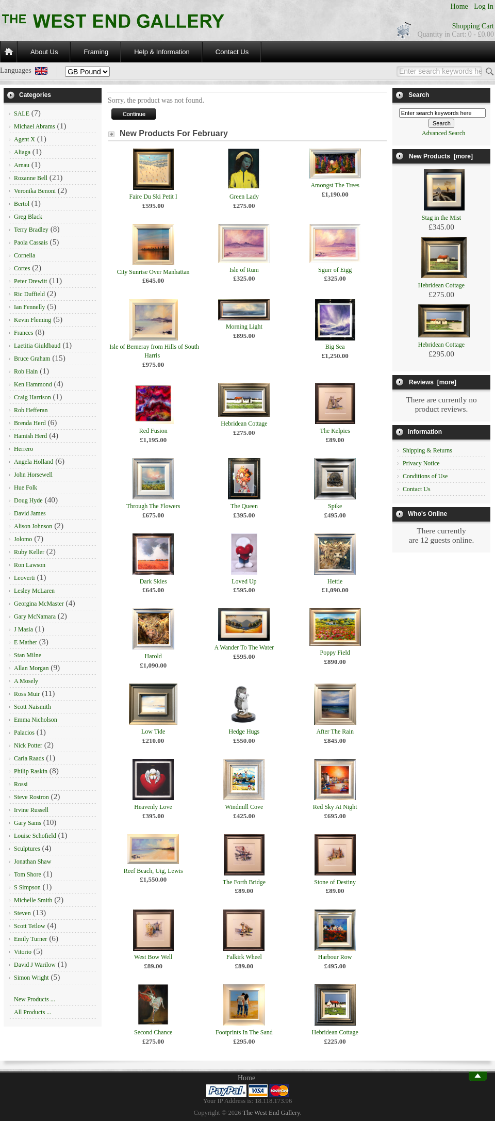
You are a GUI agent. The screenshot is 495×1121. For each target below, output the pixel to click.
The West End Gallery (271, 1112)
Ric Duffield (29, 294)
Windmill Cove (244, 806)
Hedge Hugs (244, 731)
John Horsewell (33, 474)
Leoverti (24, 577)
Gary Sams (27, 822)
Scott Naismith (32, 706)
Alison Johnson (33, 526)
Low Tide (153, 731)
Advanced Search (443, 133)
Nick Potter (28, 745)
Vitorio (22, 951)
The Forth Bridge (244, 882)
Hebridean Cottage (244, 423)
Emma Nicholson (35, 719)
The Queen (244, 506)
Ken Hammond (33, 384)
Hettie (334, 581)
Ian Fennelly (29, 307)
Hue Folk (25, 487)
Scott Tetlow (29, 926)
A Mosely (26, 681)
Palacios (24, 732)
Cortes (22, 268)
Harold (152, 656)
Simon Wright (31, 977)
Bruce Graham (32, 358)
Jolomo (23, 539)
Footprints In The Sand (244, 1032)
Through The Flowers (153, 506)
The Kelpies (335, 430)
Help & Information (162, 52)
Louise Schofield (35, 835)
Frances (23, 332)
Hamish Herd (30, 436)
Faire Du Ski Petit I (153, 196)
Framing (96, 52)
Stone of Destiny (335, 882)
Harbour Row (335, 957)
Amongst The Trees (334, 185)
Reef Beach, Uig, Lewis (153, 870)
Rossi (21, 784)
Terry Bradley (31, 229)
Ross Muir (27, 693)
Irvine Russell (31, 810)
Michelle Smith (33, 900)
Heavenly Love (153, 806)
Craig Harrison (32, 397)
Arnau (21, 165)
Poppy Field (335, 652)
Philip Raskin (30, 771)
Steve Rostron (31, 797)
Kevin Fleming (32, 319)
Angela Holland (33, 461)
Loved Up (244, 581)
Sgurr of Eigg (335, 269)
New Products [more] (441, 156)
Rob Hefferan (30, 410)
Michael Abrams (34, 126)
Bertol (21, 203)
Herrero (23, 448)
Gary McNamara (35, 616)
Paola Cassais (31, 242)
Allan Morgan (31, 668)
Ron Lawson (29, 564)
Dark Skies (153, 581)
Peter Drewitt (30, 281)
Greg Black (28, 216)
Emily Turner (30, 939)
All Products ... (32, 1012)
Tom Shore (27, 874)
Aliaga (22, 152)
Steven (22, 913)
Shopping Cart (473, 26)
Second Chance (153, 1032)
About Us (44, 52)
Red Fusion (153, 430)
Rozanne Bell (30, 178)
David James (30, 513)
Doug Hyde (28, 500)
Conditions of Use (425, 476)
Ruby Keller (29, 552)
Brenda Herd (30, 423)
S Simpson (27, 887)
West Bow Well (153, 957)
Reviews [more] (432, 382)
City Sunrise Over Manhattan (153, 271)
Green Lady (244, 196)
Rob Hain (26, 371)
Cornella (24, 255)
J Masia (23, 629)
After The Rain (334, 731)
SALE (21, 113)
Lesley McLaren (34, 590)
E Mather (25, 642)
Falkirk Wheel (244, 957)
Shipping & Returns (427, 450)
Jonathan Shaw (32, 861)
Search (418, 95)
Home (459, 6)
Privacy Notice (421, 463)
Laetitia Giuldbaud (37, 345)
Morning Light (244, 326)
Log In (483, 6)
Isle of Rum (244, 269)
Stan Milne (27, 655)
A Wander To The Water (244, 647)
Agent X (24, 139)
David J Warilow (35, 964)
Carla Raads (29, 758)
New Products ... (34, 999)
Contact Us (232, 52)
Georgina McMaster (39, 603)
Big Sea (335, 346)
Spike (335, 506)
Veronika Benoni (35, 190)
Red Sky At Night (335, 806)
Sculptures (27, 848)
